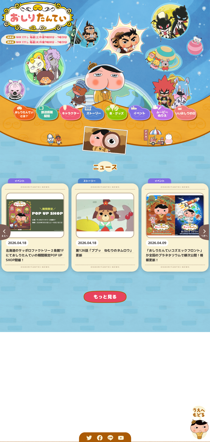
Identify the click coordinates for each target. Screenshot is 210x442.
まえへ (4, 236)
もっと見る (105, 297)
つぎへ (204, 236)
